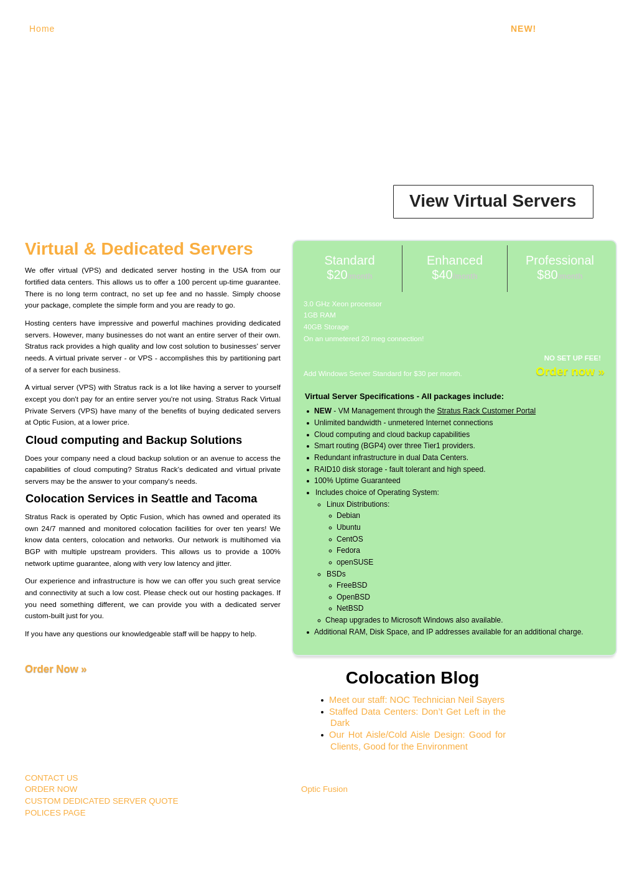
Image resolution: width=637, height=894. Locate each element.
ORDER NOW (51, 789)
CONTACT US (51, 778)
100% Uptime (270, 29)
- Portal (541, 29)
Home (42, 29)
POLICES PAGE (55, 812)
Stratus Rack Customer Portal (486, 411)
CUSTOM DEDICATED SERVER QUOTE (102, 801)
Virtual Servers (100, 29)
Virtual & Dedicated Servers (139, 248)
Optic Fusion (324, 789)
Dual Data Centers (353, 29)
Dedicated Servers (187, 29)
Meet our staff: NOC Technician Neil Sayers (416, 700)
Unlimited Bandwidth (452, 29)
